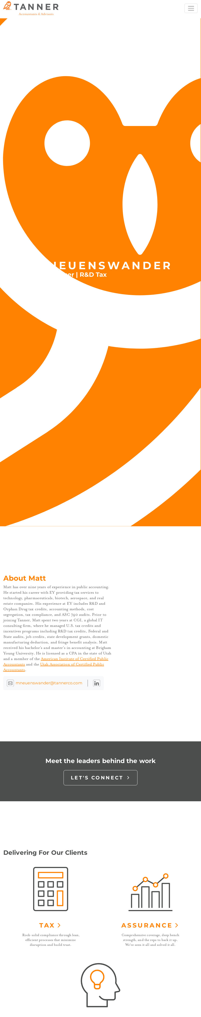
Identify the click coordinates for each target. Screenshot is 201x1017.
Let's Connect (100, 778)
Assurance (150, 925)
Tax (50, 925)
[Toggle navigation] (191, 8)
